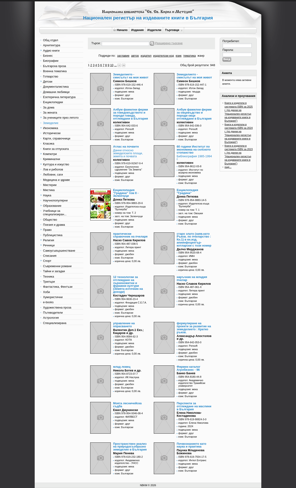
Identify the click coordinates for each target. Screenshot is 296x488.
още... (228, 167)
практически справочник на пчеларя (130, 235)
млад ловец (121, 366)
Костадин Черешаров (129, 295)
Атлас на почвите (126, 146)
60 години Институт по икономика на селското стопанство (194, 149)
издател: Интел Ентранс (192, 460)
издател (146, 55)
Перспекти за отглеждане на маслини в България (194, 406)
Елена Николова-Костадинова (189, 414)
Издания (137, 30)
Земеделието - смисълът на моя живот (130, 76)
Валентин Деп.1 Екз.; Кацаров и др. (128, 331)
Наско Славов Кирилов (194, 283)
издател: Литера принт (128, 247)
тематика (189, 55)
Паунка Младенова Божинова (190, 451)
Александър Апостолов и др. (194, 337)
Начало (120, 30)
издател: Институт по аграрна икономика (190, 171)
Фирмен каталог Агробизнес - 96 (188, 368)
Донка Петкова (124, 199)
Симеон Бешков (125, 81)
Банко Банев (186, 373)
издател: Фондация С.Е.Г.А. (131, 302)
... (115, 65)
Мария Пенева (123, 453)
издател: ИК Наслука (127, 377)
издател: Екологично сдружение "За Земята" (128, 168)
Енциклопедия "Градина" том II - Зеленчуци (126, 193)
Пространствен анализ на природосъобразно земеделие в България (130, 446)
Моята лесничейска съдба (127, 405)
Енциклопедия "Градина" (187, 191)
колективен (121, 122)
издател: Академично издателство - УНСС (127, 461)
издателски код (163, 55)
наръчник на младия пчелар (192, 278)
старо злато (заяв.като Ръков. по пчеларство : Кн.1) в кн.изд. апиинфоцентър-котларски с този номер (194, 239)
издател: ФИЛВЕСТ (126, 416)
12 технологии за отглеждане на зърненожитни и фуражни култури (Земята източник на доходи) (128, 284)
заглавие (123, 55)
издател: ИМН (186, 256)
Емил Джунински (125, 410)
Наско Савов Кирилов (129, 240)
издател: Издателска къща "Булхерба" (130, 208)
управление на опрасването (124, 324)
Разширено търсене (169, 43)
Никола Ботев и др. (127, 370)
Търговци (173, 30)
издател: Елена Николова (193, 422)
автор (135, 55)
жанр (200, 55)
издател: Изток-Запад (127, 88)
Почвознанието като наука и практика (191, 445)
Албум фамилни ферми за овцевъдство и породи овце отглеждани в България (194, 114)
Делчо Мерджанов (190, 249)
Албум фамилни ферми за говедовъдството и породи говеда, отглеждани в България (130, 114)
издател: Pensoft (124, 129)
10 (111, 65)
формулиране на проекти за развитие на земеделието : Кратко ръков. (194, 327)
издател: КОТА (123, 339)
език (178, 55)
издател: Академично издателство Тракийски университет (191, 383)
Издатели (154, 30)
